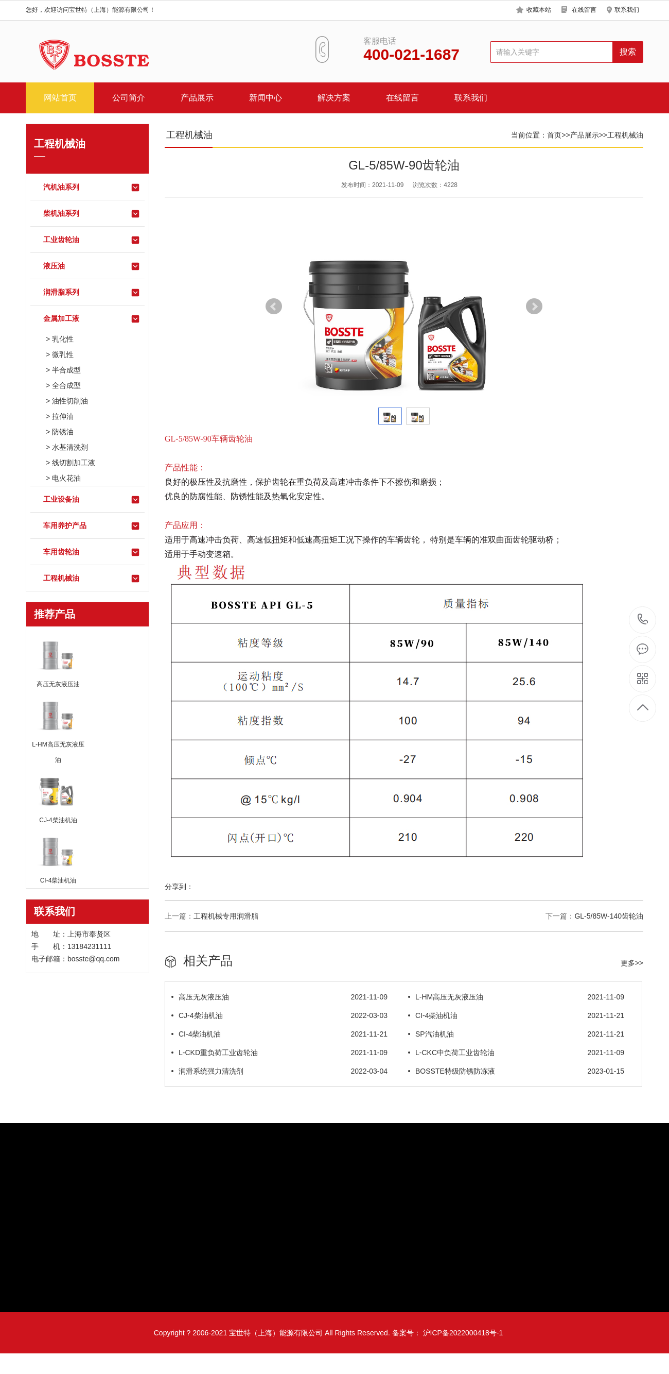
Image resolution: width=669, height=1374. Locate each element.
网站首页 (60, 97)
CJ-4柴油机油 (279, 1015)
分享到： (179, 887)
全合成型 (66, 385)
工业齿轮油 (91, 240)
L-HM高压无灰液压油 (516, 997)
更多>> (632, 963)
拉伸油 (63, 416)
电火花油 (66, 478)
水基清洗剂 (70, 447)
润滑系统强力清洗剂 (279, 1071)
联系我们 (626, 9)
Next (534, 306)
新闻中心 (265, 97)
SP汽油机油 (516, 1034)
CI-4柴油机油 (516, 1015)
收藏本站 (538, 9)
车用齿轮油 (91, 552)
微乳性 (63, 354)
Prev (274, 306)
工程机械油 (91, 578)
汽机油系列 (91, 187)
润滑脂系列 (91, 292)
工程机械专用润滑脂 (225, 916)
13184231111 (643, 619)
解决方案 (334, 97)
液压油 (91, 266)
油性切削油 (70, 401)
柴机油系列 (91, 214)
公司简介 (128, 97)
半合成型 (66, 370)
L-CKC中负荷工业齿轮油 (516, 1052)
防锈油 (63, 432)
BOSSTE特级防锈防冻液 (516, 1071)
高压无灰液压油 (279, 997)
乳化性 (63, 339)
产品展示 (197, 97)
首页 (554, 135)
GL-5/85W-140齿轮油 (608, 916)
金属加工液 (91, 319)
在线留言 (584, 9)
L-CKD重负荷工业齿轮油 (279, 1052)
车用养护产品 (91, 526)
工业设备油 (91, 500)
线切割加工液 (73, 463)
